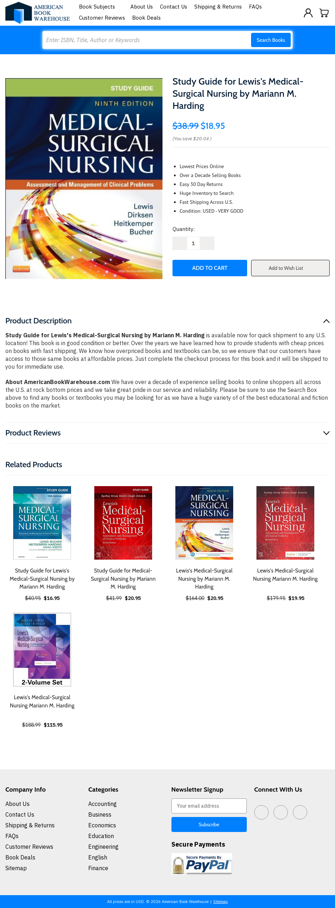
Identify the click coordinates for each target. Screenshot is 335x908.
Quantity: (183, 229)
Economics (102, 825)
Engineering (103, 846)
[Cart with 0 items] (324, 12)
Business (99, 814)
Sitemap (16, 868)
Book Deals (146, 17)
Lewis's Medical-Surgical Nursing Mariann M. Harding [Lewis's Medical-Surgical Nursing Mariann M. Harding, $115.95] (42, 701)
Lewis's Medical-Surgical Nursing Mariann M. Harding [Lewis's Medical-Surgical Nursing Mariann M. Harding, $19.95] (285, 575)
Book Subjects (101, 6)
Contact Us (173, 6)
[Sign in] (308, 12)
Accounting (102, 803)
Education (101, 835)
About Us (141, 6)
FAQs (255, 6)
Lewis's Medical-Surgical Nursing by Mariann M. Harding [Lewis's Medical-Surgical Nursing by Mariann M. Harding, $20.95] (204, 579)
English (97, 857)
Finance (98, 868)
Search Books (271, 40)
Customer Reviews (102, 17)
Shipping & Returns (218, 6)
